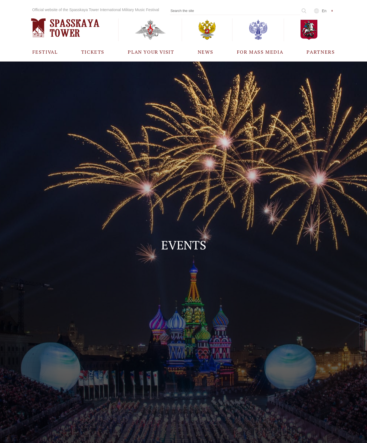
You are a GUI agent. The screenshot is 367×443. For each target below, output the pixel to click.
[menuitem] (45, 51)
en (324, 11)
